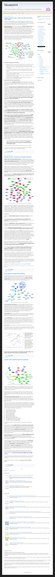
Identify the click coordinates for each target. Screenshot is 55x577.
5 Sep (40, 64)
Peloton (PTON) (41, 36)
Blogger (29, 572)
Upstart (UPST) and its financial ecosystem (16, 359)
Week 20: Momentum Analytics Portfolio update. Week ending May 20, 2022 (21, 475)
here (8, 458)
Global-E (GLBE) (41, 32)
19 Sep (40, 61)
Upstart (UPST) (9, 466)
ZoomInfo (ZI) (40, 43)
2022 (39, 56)
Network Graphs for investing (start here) (10, 13)
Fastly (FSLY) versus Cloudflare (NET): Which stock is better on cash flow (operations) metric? (25, 511)
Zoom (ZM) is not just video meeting (14, 273)
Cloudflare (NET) (41, 28)
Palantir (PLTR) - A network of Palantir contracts (17, 157)
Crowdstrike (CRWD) (42, 29)
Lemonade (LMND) (41, 33)
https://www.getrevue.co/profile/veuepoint (44, 19)
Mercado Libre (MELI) (42, 34)
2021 (39, 57)
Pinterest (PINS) (41, 37)
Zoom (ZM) (8, 356)
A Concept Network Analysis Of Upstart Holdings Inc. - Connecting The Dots (22, 521)
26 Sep (40, 60)
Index (23, 13)
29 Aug (40, 65)
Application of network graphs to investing (16, 485)
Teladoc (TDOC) (9, 152)
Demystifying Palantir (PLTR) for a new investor (17, 537)
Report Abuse (41, 77)
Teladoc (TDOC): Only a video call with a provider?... (45, 67)
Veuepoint (11, 5)
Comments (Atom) (12, 470)
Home (19, 13)
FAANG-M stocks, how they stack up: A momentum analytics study (20, 532)
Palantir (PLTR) (9, 270)
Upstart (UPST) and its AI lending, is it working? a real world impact (20, 516)
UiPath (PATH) (40, 40)
